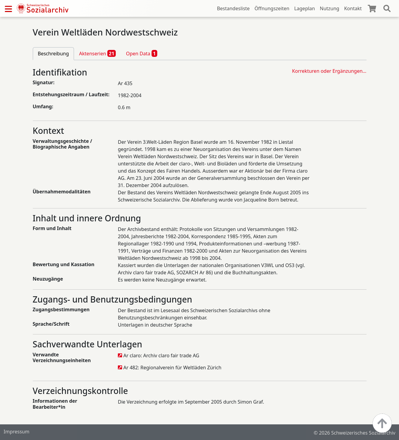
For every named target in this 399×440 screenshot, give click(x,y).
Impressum (16, 431)
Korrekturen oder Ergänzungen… (329, 71)
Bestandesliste (233, 8)
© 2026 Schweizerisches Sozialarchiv (354, 432)
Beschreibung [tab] (53, 53)
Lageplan (304, 8)
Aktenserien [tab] (97, 53)
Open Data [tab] (141, 53)
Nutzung (329, 8)
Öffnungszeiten (271, 8)
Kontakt (353, 8)
